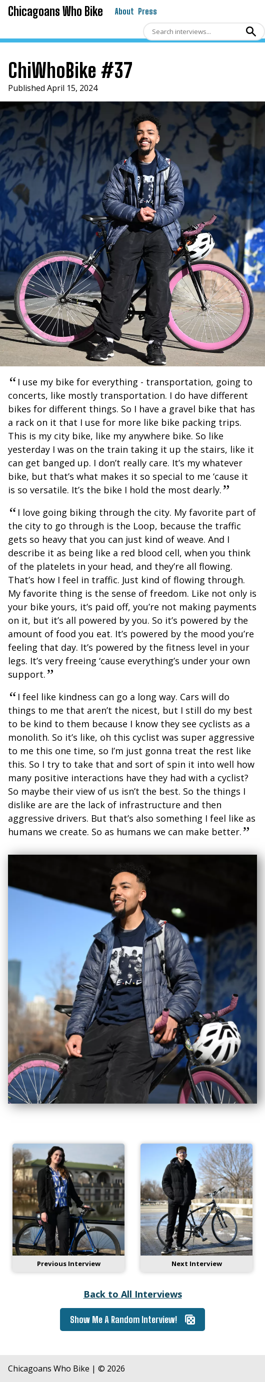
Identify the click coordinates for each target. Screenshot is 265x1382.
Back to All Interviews (133, 1294)
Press (147, 11)
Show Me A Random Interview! (132, 1319)
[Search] (193, 31)
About (124, 11)
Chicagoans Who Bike (55, 11)
